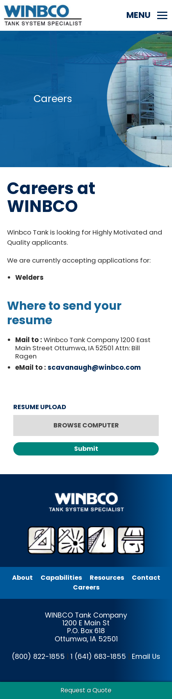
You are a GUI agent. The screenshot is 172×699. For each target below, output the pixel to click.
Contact (146, 577)
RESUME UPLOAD (39, 406)
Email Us (146, 656)
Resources (107, 577)
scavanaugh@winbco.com (94, 367)
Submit (86, 448)
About (22, 577)
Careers (86, 587)
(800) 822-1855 (38, 656)
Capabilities (61, 577)
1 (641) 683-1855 (98, 656)
